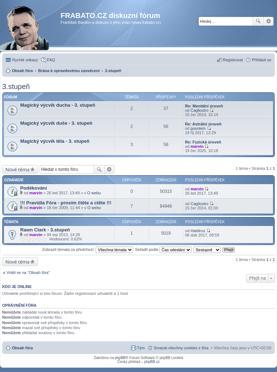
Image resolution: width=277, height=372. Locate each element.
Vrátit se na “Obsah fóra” (28, 272)
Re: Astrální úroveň (203, 124)
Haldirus (197, 231)
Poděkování (33, 188)
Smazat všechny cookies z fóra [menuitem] (181, 348)
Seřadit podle (163, 249)
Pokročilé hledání (268, 21)
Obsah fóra (22, 348)
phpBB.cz (152, 362)
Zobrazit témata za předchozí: (87, 249)
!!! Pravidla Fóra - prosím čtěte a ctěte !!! (65, 202)
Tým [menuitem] (141, 348)
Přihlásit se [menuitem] (261, 60)
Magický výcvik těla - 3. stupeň (54, 141)
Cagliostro (199, 110)
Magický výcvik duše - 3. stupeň (56, 123)
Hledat (258, 21)
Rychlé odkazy (25, 60)
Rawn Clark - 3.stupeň (45, 229)
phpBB (120, 358)
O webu (94, 193)
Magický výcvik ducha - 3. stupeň (57, 105)
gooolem (198, 128)
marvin (196, 146)
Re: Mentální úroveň (204, 106)
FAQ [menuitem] (51, 60)
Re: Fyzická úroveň (203, 142)
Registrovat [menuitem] (233, 60)
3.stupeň (16, 86)
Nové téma (17, 169)
